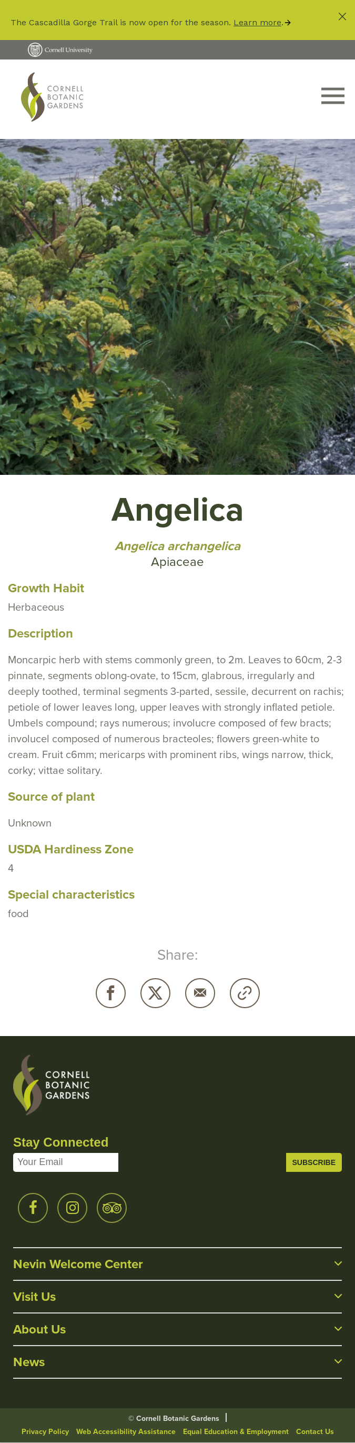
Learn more (257, 22)
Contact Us (315, 1431)
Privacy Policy (45, 1431)
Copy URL (245, 993)
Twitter (155, 993)
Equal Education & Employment (236, 1431)
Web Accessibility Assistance (126, 1431)
